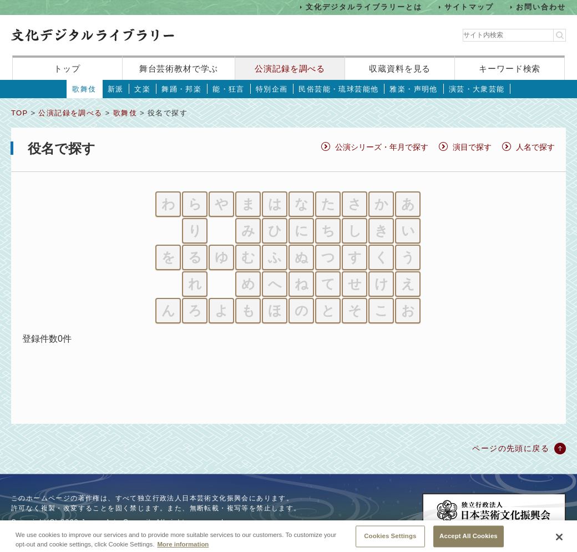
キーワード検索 (509, 68)
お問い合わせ (541, 7)
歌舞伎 (84, 89)
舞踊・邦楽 (181, 89)
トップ (67, 68)
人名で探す (535, 147)
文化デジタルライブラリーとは (364, 7)
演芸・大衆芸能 (477, 89)
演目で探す (472, 147)
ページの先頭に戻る (510, 448)
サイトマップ (469, 7)
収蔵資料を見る (400, 68)
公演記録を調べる (290, 68)
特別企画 (272, 89)
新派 (116, 89)
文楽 (142, 89)
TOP (19, 113)
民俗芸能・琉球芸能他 (338, 89)
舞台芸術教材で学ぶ (179, 68)
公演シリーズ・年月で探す (381, 147)
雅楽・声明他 (413, 89)
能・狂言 (228, 89)
